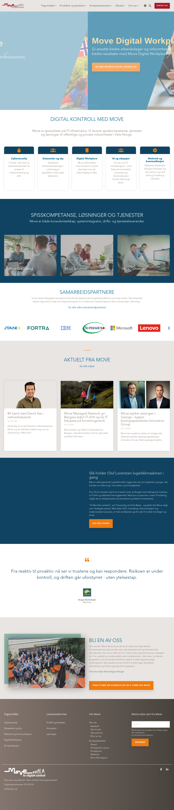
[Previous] (6, 54)
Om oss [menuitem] (93, 723)
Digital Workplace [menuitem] (13, 740)
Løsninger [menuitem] (51, 734)
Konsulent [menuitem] (51, 728)
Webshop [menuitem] (95, 755)
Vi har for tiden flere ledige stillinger (106, 672)
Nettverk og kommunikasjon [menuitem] (18, 734)
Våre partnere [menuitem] (97, 733)
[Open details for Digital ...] (87, 168)
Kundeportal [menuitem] (96, 751)
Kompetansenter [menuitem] (97, 741)
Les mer (12, 75)
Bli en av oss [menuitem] (96, 736)
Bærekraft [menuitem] (95, 726)
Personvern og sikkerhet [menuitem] (14, 780)
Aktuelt (120, 6)
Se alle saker (87, 366)
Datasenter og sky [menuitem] (13, 728)
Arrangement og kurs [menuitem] (100, 748)
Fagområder (48, 6)
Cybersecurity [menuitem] (10, 723)
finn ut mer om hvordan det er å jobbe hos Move (121, 685)
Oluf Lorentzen (101, 492)
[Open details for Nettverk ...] (155, 168)
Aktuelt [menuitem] (94, 745)
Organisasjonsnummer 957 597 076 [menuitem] (19, 785)
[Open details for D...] (53, 168)
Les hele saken (101, 523)
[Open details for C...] (19, 168)
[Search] (150, 6)
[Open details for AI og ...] (121, 168)
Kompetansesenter (101, 6)
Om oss (133, 6)
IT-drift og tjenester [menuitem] (56, 723)
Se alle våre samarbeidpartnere (87, 307)
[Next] (167, 54)
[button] (161, 770)
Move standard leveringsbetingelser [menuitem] (41, 780)
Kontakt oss (162, 5)
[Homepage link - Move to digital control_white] (24, 775)
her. (154, 735)
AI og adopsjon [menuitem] (11, 746)
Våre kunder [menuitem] (96, 730)
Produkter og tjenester (73, 6)
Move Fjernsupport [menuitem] (99, 758)
